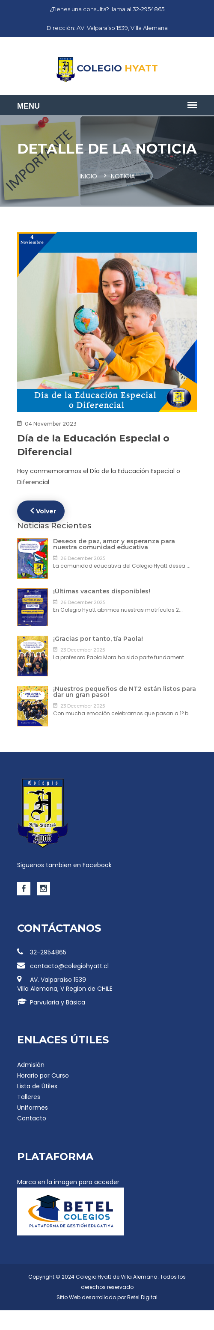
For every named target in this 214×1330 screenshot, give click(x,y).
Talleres (28, 1097)
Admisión (31, 1064)
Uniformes (32, 1107)
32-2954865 (41, 952)
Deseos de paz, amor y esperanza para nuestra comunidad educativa (114, 544)
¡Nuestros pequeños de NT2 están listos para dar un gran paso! (124, 692)
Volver (43, 511)
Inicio (88, 176)
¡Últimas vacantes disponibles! (101, 591)
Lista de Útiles (37, 1086)
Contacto (31, 1118)
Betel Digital (142, 1297)
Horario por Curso (43, 1075)
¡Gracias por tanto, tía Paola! (98, 639)
